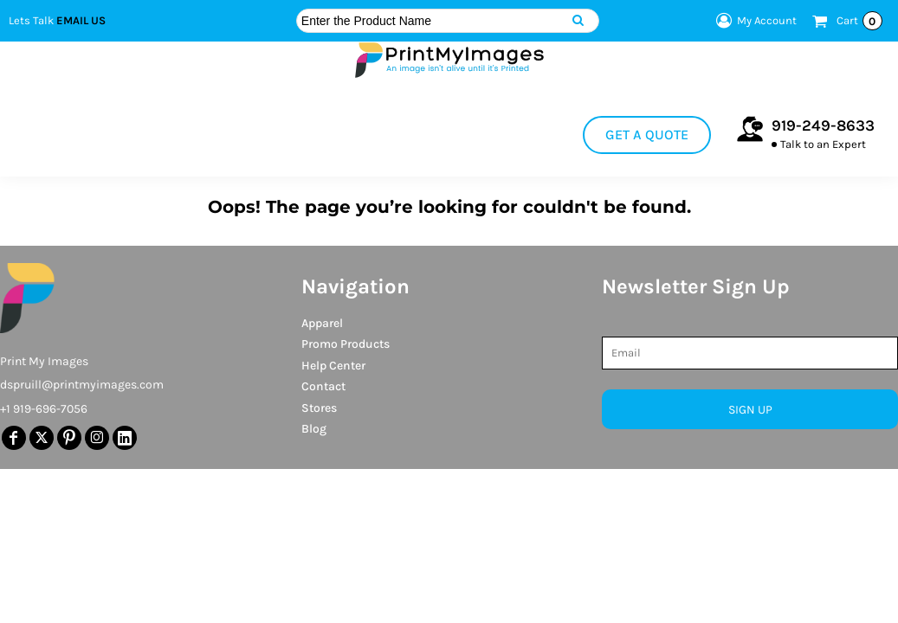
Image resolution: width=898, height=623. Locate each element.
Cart (859, 20)
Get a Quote (646, 134)
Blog (313, 428)
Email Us (81, 20)
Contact (323, 386)
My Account (754, 21)
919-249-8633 (823, 125)
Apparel (322, 323)
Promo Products (345, 344)
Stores (319, 408)
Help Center (333, 365)
